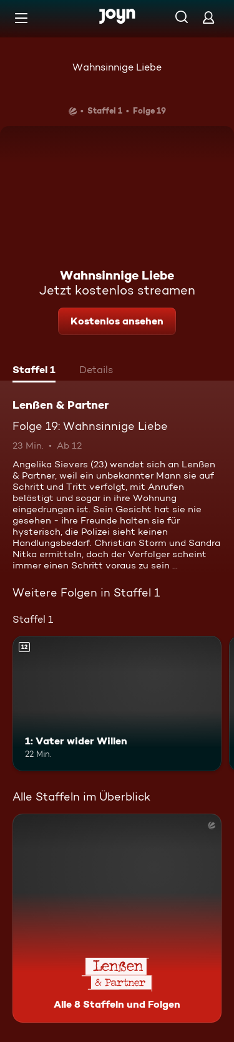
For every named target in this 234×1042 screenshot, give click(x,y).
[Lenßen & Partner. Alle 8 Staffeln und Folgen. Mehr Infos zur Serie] (117, 918)
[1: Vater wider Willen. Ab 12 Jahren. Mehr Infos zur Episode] (117, 704)
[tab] (34, 371)
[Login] (208, 17)
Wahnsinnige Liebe (117, 67)
